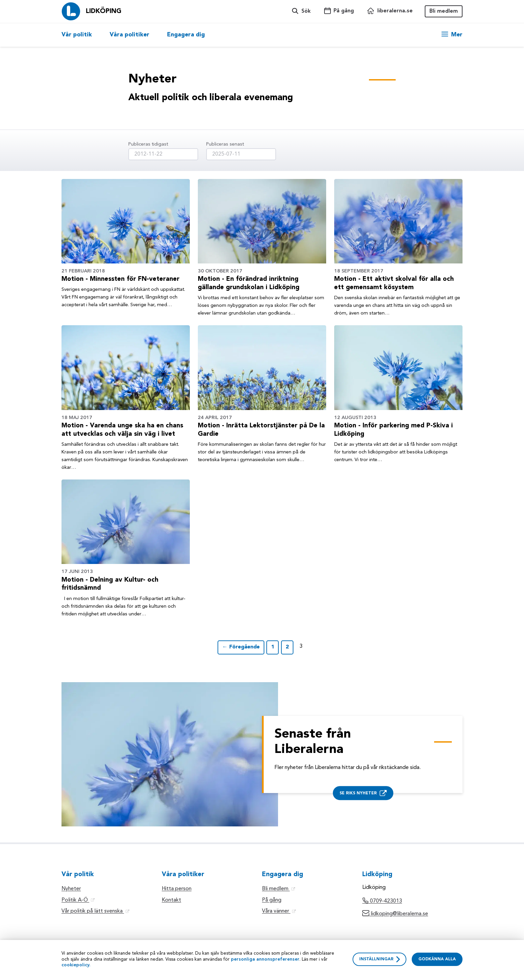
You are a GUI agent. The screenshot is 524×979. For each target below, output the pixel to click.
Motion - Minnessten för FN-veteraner (120, 279)
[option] (81, 35)
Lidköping (103, 11)
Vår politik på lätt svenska (95, 911)
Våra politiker (129, 35)
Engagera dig (186, 35)
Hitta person (176, 889)
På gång (271, 900)
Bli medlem (443, 11)
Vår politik (76, 35)
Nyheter (71, 889)
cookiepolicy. (76, 965)
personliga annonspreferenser (265, 959)
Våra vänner (279, 911)
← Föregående (241, 647)
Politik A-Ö (78, 900)
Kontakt (171, 900)
